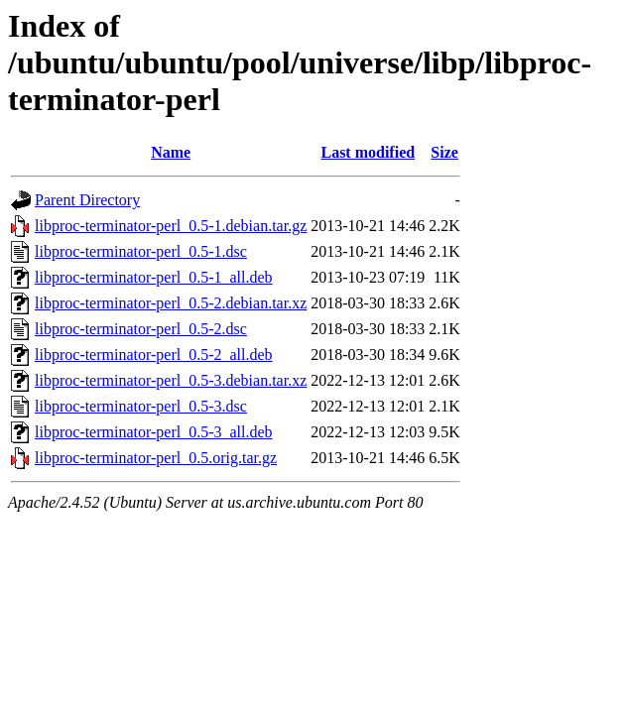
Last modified (367, 152)
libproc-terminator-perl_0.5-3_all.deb (154, 431)
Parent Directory (87, 199)
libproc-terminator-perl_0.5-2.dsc (141, 328)
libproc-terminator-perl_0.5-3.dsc (141, 406)
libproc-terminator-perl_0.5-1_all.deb (154, 277)
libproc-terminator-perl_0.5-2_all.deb (154, 354)
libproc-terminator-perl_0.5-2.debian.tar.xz (171, 303)
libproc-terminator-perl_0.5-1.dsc (141, 251)
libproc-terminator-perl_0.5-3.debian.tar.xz (171, 380)
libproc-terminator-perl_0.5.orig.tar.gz (156, 457)
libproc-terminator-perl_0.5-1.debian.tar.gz (171, 225)
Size (444, 152)
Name (170, 152)
